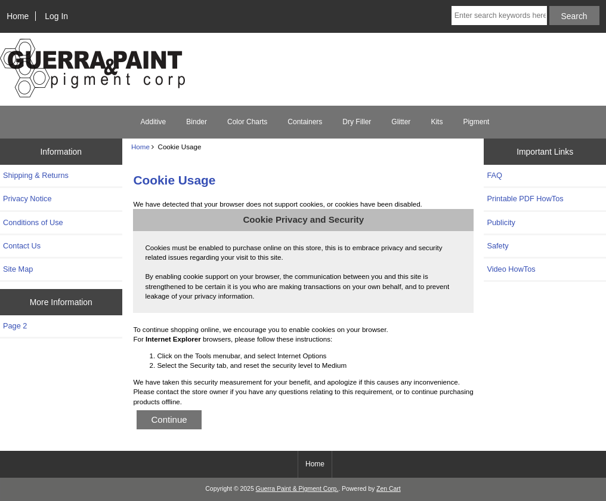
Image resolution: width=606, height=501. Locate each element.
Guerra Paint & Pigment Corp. (297, 488)
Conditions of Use (33, 222)
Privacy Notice (27, 198)
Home (18, 16)
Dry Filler (356, 122)
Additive (153, 122)
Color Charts (247, 122)
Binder (196, 122)
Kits (437, 122)
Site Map (18, 269)
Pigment (476, 122)
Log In (56, 16)
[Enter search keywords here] (499, 15)
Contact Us (22, 245)
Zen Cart (388, 488)
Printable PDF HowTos (525, 198)
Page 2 (15, 325)
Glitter (400, 122)
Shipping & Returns (36, 175)
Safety (497, 245)
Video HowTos (511, 269)
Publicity (501, 222)
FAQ (494, 175)
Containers (304, 122)
